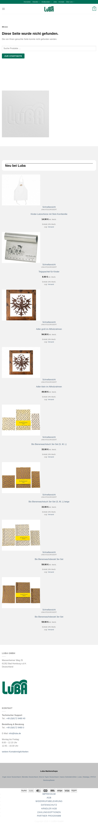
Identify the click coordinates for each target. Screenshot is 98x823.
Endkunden (47, 2)
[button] (3, 9)
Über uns (70, 2)
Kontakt (61, 2)
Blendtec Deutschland (30, 777)
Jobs (55, 2)
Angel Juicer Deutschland (11, 777)
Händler (36, 2)
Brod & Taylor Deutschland (48, 777)
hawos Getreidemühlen (68, 777)
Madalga (86, 777)
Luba (80, 777)
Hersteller (27, 2)
